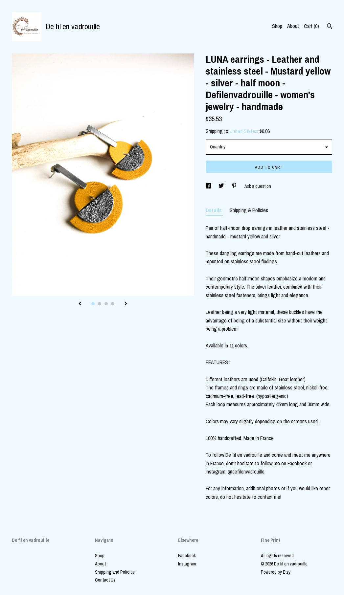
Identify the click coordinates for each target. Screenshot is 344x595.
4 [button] (112, 303)
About (293, 26)
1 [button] (93, 303)
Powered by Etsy (275, 572)
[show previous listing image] (79, 304)
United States (243, 131)
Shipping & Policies (249, 210)
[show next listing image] (125, 304)
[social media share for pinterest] (235, 186)
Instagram (187, 564)
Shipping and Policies (115, 572)
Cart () (311, 26)
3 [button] (106, 303)
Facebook (187, 556)
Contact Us (105, 580)
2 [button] (99, 303)
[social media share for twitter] (221, 186)
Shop (277, 26)
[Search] (329, 27)
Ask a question (257, 186)
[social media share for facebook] (209, 186)
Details (214, 210)
